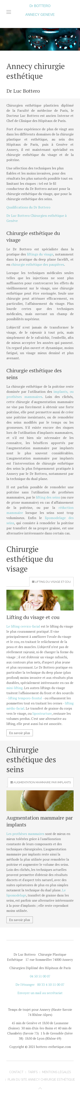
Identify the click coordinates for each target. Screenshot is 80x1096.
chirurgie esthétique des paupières (37, 264)
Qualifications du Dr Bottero (28, 207)
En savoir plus (19, 733)
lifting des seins (48, 497)
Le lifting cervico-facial (23, 626)
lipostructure (42, 713)
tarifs (33, 1072)
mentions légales (56, 1072)
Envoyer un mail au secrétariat (40, 993)
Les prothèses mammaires (25, 834)
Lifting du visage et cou (53, 581)
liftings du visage (40, 254)
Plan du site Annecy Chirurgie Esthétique (41, 1079)
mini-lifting (14, 688)
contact (16, 1072)
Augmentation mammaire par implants (42, 782)
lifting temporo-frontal (25, 698)
